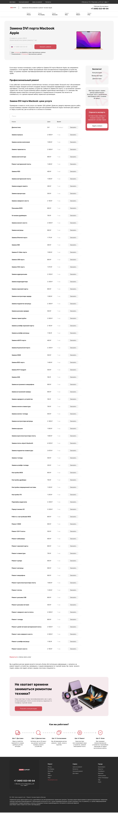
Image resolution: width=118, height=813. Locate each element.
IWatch (78, 14)
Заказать (73, 128)
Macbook (54, 14)
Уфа (99, 780)
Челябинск (101, 771)
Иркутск (100, 769)
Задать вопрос (97, 126)
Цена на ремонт (77, 767)
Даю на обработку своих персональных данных (28, 52)
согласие (17, 52)
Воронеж (100, 774)
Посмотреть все (52, 780)
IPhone (29, 14)
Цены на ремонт (37, 2)
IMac (67, 14)
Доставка (12, 2)
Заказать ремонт (45, 47)
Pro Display (41, 14)
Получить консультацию (28, 709)
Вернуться (13, 657)
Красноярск (101, 767)
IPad (89, 14)
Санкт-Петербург (103, 778)
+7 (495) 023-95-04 (97, 9)
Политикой (25, 54)
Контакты (48, 2)
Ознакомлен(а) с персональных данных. (26, 54)
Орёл (99, 782)
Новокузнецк (102, 776)
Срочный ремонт (24, 2)
